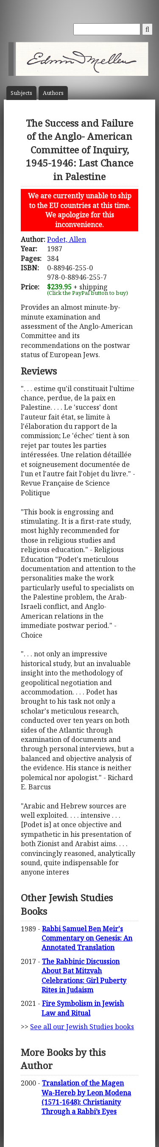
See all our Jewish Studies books (82, 1026)
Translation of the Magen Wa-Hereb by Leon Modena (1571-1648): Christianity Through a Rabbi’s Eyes (86, 1097)
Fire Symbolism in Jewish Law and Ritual (83, 1008)
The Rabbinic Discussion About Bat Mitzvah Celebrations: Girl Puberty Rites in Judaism (84, 975)
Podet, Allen (66, 239)
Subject (21, 93)
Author (53, 93)
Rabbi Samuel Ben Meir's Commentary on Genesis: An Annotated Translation (87, 938)
